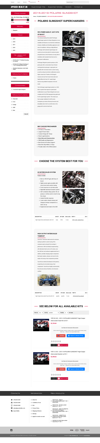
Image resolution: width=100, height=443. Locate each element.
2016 (14, 47)
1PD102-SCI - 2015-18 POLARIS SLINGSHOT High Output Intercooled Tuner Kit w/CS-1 (68, 319)
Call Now (61, 335)
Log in (18, 2)
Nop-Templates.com (74, 441)
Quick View (52, 345)
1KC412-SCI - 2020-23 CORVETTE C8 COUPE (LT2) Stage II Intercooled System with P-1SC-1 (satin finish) (60, 410)
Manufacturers (20, 74)
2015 (14, 50)
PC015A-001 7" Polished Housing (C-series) (21, 60)
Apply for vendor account (38, 415)
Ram (14, 110)
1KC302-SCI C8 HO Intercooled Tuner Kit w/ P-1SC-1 (59, 420)
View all (26, 114)
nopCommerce (87, 441)
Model (20, 26)
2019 (14, 39)
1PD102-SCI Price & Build (78, 296)
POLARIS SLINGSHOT (41, 16)
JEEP (14, 107)
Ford (14, 101)
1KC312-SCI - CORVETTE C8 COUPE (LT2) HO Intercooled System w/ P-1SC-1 (59, 416)
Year (20, 35)
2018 (14, 41)
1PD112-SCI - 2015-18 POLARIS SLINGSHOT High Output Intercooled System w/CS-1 (68, 353)
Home (34, 16)
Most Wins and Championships (46, 138)
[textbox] (76, 2)
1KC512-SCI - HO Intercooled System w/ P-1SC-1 (59, 405)
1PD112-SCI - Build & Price (77, 219)
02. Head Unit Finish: (20, 55)
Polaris (14, 78)
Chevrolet (15, 98)
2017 (14, 44)
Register (12, 2)
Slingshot (15, 30)
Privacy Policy (35, 407)
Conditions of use (36, 402)
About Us (34, 399)
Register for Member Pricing (75, 335)
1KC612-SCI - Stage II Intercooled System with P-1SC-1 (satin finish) (60, 400)
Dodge (14, 104)
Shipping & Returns (36, 410)
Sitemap (34, 413)
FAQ (33, 404)
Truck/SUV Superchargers (19, 89)
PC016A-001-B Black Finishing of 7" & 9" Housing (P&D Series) (20, 65)
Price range (20, 13)
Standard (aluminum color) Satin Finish (20, 69)
